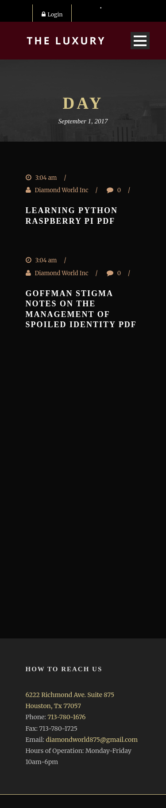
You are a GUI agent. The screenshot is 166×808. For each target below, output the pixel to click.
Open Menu (140, 40)
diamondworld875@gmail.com (92, 740)
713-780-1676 (66, 717)
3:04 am (46, 178)
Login (52, 14)
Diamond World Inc (62, 190)
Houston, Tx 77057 (53, 706)
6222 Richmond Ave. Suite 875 (70, 695)
